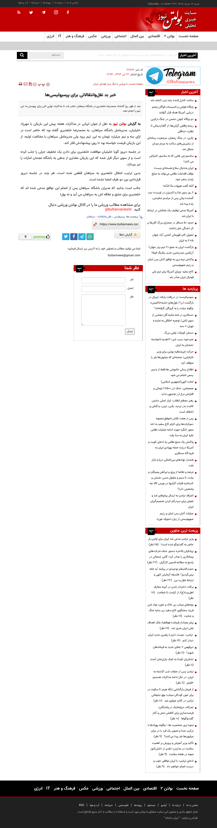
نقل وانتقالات (104, 217)
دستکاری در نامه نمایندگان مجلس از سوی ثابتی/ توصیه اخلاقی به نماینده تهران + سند (173, 320)
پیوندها (47, 3)
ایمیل (130, 288)
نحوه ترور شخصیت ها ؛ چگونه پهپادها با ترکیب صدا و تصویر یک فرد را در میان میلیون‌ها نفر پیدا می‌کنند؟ (171, 731)
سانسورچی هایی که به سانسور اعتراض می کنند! (171, 159)
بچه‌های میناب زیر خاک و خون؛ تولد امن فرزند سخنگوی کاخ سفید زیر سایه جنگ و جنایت (171, 610)
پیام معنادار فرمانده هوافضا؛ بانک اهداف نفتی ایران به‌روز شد (171, 625)
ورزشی (122, 84)
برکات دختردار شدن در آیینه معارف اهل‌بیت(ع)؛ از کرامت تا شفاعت (172, 592)
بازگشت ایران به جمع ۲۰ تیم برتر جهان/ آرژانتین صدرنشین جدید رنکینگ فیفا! (171, 250)
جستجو (151, 805)
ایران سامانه (172, 818)
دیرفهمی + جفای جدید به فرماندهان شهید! (173, 650)
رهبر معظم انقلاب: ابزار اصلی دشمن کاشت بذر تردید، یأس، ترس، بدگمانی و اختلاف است (171, 406)
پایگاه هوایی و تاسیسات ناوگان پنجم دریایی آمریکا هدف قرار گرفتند (173, 110)
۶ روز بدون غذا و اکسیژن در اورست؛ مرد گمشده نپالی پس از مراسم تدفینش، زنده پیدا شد (171, 198)
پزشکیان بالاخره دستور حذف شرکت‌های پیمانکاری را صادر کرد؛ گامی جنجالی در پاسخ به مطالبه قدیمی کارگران (170, 557)
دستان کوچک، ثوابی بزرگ (179, 333)
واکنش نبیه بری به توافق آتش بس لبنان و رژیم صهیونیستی (171, 262)
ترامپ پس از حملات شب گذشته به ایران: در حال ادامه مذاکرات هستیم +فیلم (173, 677)
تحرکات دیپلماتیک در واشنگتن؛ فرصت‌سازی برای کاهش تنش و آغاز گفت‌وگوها (173, 713)
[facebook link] (74, 236)
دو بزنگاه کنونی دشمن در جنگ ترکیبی (172, 119)
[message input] (103, 310)
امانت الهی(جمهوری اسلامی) (177, 382)
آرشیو (164, 805)
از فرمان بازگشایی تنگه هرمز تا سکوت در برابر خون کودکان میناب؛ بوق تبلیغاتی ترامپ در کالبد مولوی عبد (171, 695)
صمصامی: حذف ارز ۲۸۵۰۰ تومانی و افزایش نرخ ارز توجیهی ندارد (173, 391)
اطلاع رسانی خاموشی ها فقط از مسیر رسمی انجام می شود (172, 372)
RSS (81, 805)
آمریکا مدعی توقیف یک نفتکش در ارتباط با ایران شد (170, 213)
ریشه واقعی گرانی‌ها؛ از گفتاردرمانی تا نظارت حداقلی (172, 129)
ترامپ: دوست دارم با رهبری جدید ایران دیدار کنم (171, 638)
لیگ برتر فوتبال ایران (104, 84)
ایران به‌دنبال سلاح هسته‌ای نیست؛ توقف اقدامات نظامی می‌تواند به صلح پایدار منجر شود (173, 174)
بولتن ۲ (169, 36)
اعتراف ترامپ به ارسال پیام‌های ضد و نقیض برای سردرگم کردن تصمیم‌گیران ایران (172, 501)
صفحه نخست (188, 36)
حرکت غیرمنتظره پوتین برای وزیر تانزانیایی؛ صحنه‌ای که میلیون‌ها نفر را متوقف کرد (172, 357)
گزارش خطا (128, 235)
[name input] (103, 280)
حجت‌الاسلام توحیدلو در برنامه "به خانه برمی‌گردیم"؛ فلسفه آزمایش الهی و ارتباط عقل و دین (171, 575)
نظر (132, 297)
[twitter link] (65, 236)
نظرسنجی (123, 805)
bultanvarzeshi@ (118, 209)
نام (132, 280)
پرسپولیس (119, 217)
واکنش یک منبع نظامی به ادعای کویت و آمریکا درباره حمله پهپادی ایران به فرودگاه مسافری (171, 447)
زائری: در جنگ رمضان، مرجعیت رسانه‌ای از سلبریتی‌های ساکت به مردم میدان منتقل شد (170, 144)
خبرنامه (35, 3)
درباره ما (59, 3)
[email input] (103, 289)
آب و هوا (23, 3)
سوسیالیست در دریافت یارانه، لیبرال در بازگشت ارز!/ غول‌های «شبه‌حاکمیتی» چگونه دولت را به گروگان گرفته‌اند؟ (171, 303)
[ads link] (172, 75)
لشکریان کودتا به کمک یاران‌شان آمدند (171, 662)
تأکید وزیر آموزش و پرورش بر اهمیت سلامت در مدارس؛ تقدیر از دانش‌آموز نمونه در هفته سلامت (172, 749)
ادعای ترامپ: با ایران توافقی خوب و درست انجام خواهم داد (173, 764)
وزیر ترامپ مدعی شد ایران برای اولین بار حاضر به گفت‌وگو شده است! (171, 542)
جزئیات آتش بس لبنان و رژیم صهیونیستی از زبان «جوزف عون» (175, 516)
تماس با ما (72, 3)
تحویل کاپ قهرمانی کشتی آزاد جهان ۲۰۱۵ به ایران (173, 238)
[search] (22, 55)
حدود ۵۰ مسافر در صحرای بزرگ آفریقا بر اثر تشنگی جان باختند (170, 226)
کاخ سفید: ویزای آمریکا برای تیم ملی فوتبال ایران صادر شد (173, 274)
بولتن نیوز (119, 124)
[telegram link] (82, 236)
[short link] (119, 224)
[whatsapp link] (90, 236)
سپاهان (91, 217)
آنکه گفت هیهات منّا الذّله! (178, 186)
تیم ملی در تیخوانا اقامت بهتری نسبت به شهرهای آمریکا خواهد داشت (137, 55)
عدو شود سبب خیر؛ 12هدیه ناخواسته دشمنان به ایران (172, 342)
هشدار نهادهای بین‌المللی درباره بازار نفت (172, 463)
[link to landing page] (175, 19)
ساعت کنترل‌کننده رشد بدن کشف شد (172, 100)
